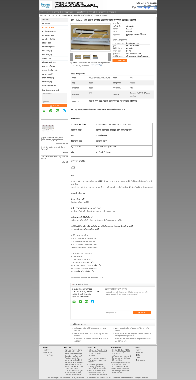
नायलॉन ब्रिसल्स (46, 78)
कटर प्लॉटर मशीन (47, 39)
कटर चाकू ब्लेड (46, 74)
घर (42, 12)
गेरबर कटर (77, 278)
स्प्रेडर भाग (44, 58)
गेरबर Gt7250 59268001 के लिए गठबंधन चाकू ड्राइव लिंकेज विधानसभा (97, 360)
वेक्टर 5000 (45, 82)
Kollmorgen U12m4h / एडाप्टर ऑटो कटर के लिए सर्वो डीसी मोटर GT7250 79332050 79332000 (97, 353)
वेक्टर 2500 (45, 55)
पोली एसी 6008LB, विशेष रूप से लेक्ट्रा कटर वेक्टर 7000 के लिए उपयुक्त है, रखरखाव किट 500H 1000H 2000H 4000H (74, 365)
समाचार (111, 12)
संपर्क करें (91, 12)
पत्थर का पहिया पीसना (48, 70)
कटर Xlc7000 (46, 35)
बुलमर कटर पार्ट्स (47, 66)
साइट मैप (138, 357)
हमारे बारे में (57, 12)
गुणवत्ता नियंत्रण (81, 12)
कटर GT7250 (53, 15)
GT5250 (44, 43)
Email (155, 5)
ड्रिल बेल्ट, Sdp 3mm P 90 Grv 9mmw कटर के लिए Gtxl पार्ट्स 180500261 (121, 352)
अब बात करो (147, 5)
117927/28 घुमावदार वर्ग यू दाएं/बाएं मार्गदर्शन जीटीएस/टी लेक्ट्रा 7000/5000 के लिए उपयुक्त (74, 372)
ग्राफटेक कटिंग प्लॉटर (47, 86)
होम (41, 15)
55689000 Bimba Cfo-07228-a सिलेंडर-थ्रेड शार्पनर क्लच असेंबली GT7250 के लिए (97, 366)
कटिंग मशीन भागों (47, 62)
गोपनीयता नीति (52, 377)
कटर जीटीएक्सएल (47, 31)
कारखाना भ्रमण (68, 12)
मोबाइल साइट (140, 360)
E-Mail (138, 355)
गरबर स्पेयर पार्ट (85, 278)
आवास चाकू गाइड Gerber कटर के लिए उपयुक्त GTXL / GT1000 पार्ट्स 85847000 (121, 364)
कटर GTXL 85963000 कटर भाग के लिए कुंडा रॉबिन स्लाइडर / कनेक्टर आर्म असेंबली (121, 370)
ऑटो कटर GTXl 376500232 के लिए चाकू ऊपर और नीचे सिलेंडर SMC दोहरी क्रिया (121, 358)
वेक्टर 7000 (45, 51)
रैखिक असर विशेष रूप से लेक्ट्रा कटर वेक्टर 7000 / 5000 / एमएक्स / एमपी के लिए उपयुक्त (73, 352)
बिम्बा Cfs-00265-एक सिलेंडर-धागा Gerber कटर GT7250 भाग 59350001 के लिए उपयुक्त (97, 372)
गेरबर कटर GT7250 (97, 278)
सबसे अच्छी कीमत (97, 65)
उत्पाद (45, 15)
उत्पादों (48, 12)
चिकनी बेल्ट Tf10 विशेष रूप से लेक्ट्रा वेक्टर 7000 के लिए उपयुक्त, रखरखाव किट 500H (73, 358)
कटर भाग (44, 23)
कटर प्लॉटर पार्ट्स (47, 47)
